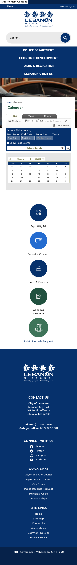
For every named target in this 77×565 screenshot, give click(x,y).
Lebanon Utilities (38, 74)
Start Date (13, 134)
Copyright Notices (38, 533)
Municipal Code (38, 493)
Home (9, 102)
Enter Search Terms (47, 134)
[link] (67, 6)
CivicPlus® (57, 552)
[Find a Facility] (61, 125)
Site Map (38, 518)
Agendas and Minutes (38, 479)
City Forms (38, 484)
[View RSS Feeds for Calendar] (66, 120)
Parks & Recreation (38, 66)
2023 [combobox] (38, 159)
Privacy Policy (38, 537)
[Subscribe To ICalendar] (48, 120)
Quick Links (38, 468)
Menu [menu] (10, 6)
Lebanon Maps (38, 498)
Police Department (38, 50)
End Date (26, 134)
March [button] (20, 159)
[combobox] (13, 138)
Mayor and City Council (38, 474)
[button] (65, 38)
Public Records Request (38, 489)
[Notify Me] (14, 120)
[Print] (28, 120)
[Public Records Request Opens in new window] (38, 330)
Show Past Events (20, 143)
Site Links (38, 508)
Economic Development (38, 58)
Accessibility (38, 528)
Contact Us (38, 523)
